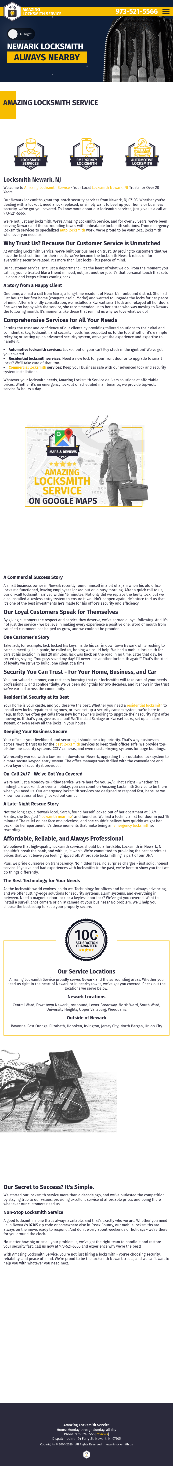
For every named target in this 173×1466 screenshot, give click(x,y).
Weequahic (117, 1009)
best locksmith (67, 744)
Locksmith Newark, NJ (110, 187)
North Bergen (131, 1026)
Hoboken (74, 1026)
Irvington (91, 1026)
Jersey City (109, 1026)
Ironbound (78, 1005)
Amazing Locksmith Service (47, 187)
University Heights (61, 1009)
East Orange (37, 1026)
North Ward (128, 1005)
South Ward (149, 1005)
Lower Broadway (103, 1005)
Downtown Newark (52, 1005)
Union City (153, 1026)
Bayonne (18, 1026)
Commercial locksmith (27, 367)
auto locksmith (72, 230)
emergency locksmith (131, 825)
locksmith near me (56, 816)
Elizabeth (57, 1026)
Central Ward (23, 1005)
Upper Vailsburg (92, 1009)
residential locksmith (144, 705)
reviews (102, 1434)
